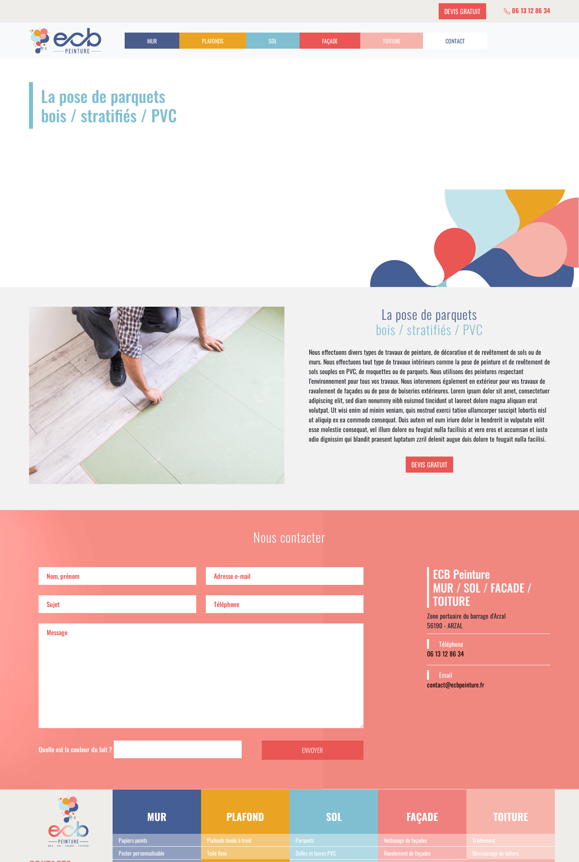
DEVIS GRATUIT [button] (462, 11)
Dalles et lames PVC (316, 853)
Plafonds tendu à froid (229, 840)
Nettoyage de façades (405, 840)
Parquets (305, 840)
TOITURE (391, 41)
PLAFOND (245, 816)
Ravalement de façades (407, 853)
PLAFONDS (213, 41)
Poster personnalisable (141, 853)
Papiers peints (133, 840)
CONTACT (455, 41)
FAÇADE (330, 41)
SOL (273, 41)
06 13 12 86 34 (527, 10)
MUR (152, 41)
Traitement (483, 840)
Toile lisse (217, 853)
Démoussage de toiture (495, 853)
